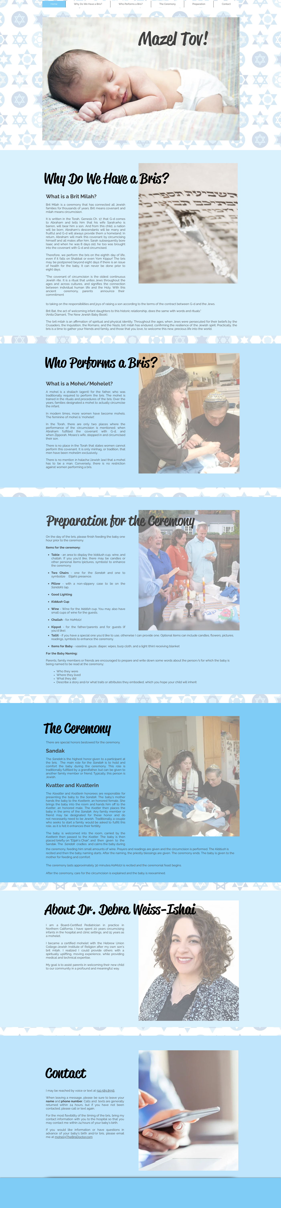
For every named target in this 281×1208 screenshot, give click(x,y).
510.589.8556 (105, 1090)
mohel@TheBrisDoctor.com (74, 1137)
